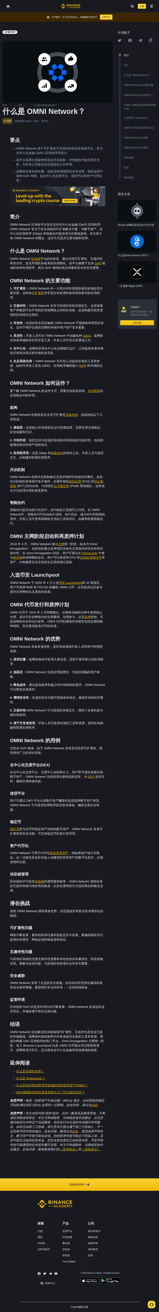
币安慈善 (67, 1237)
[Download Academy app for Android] (110, 1281)
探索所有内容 (79, 1184)
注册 (142, 6)
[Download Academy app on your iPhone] (90, 1281)
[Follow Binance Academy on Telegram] (50, 1273)
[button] (151, 6)
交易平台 (67, 1231)
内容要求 (93, 1249)
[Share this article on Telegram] (140, 40)
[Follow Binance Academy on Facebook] (39, 1273)
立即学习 (106, 17)
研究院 (66, 1255)
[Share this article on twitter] (119, 40)
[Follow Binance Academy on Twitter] (44, 1273)
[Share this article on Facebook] (130, 40)
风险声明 (93, 1243)
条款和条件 (94, 1231)
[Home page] (70, 6)
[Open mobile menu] (151, 6)
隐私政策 (93, 1237)
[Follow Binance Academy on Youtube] (55, 1274)
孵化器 (66, 1243)
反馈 (90, 1255)
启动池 (66, 1249)
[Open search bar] (131, 6)
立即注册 (137, 323)
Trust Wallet (68, 1261)
